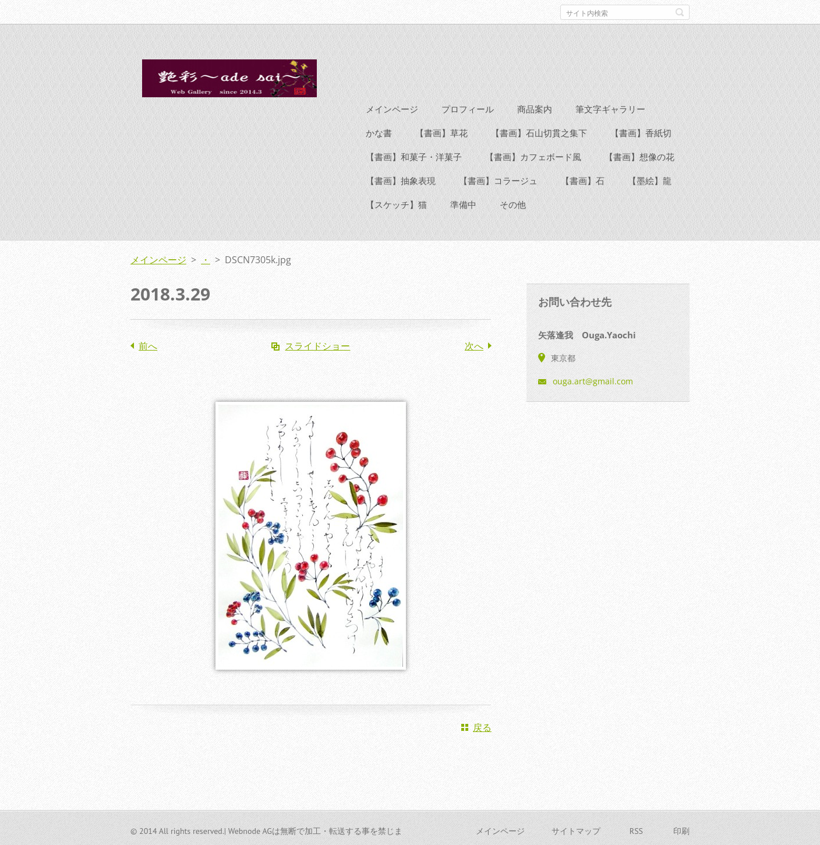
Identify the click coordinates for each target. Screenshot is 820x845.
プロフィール (467, 107)
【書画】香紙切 (640, 131)
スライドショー (317, 344)
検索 (679, 12)
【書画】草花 (441, 131)
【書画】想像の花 (639, 155)
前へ (148, 344)
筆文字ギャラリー (610, 107)
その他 (513, 202)
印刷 (681, 829)
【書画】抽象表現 (401, 179)
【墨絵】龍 (649, 179)
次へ (474, 344)
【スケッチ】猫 (396, 202)
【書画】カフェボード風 (533, 155)
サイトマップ (576, 829)
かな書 (379, 131)
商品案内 (534, 107)
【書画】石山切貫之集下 (539, 131)
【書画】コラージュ (498, 179)
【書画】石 (583, 179)
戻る (482, 725)
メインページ (392, 107)
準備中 (463, 202)
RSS (636, 829)
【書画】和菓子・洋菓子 (414, 155)
